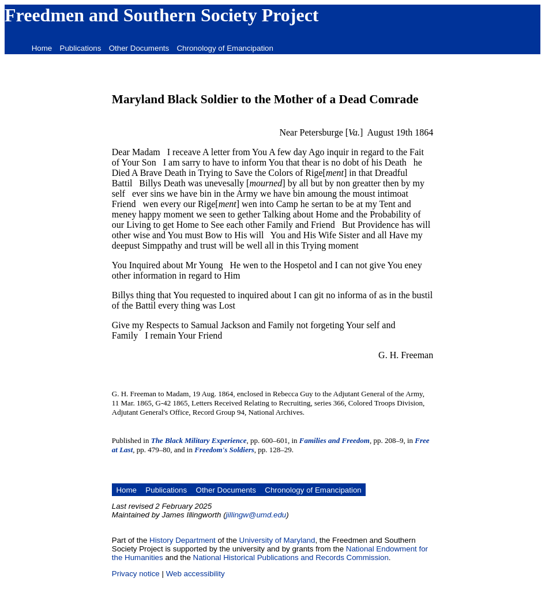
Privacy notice (136, 573)
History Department (182, 540)
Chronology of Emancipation (224, 48)
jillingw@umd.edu (256, 514)
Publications (81, 48)
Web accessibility (195, 573)
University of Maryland (277, 540)
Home (42, 48)
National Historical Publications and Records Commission (291, 557)
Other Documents (139, 48)
